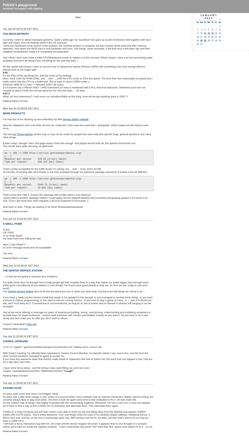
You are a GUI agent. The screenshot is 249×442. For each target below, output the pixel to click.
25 (205, 40)
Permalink (23, 101)
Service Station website (76, 119)
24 (201, 40)
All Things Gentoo (23, 134)
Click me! (31, 324)
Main (78, 17)
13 (212, 33)
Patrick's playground (20, 5)
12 (209, 33)
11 (205, 33)
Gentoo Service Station (21, 291)
